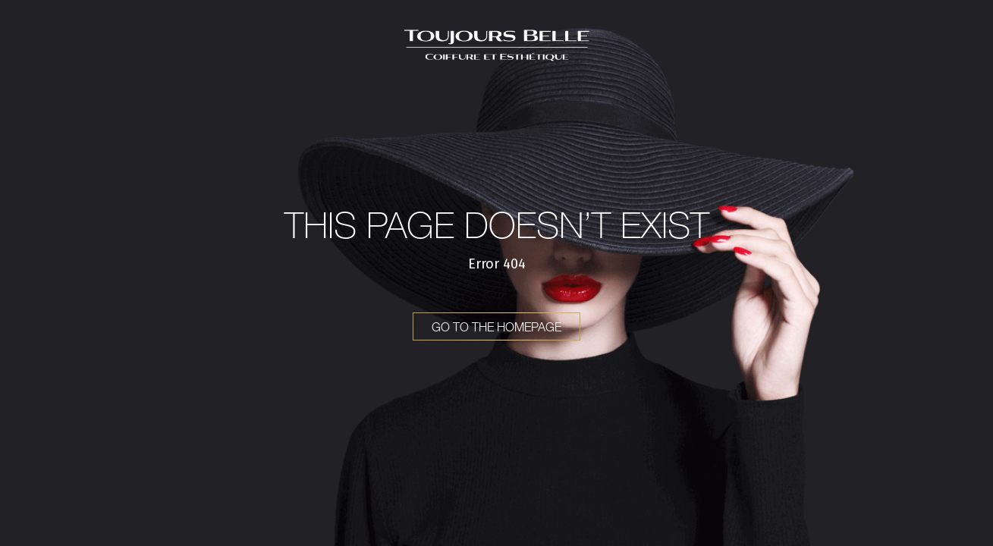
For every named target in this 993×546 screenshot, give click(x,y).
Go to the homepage (496, 327)
